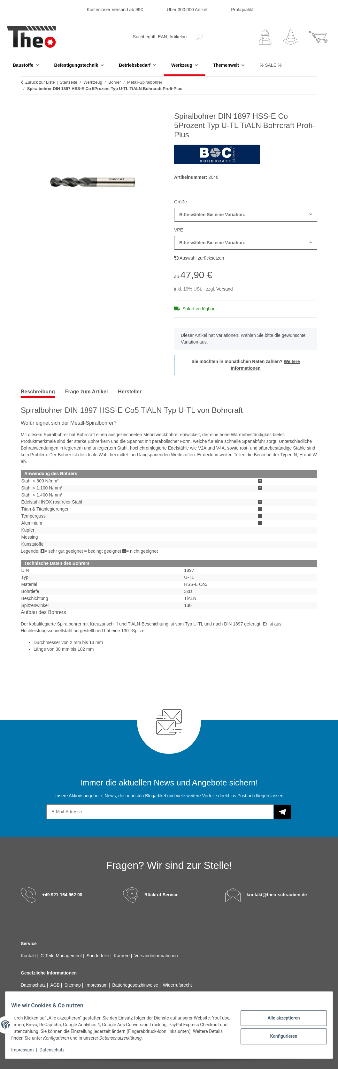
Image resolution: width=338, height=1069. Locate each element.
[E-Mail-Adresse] (160, 812)
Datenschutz (56, 1049)
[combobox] (245, 215)
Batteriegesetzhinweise (135, 985)
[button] (265, 37)
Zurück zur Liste (40, 82)
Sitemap (73, 985)
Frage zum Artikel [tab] (86, 392)
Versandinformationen (156, 956)
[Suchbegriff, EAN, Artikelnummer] (159, 37)
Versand (224, 289)
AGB (55, 985)
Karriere (122, 956)
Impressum (27, 1049)
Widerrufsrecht (177, 985)
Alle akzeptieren (279, 1018)
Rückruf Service (161, 895)
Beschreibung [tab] (38, 392)
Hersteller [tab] (130, 392)
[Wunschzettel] (290, 37)
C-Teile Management (62, 956)
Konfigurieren (279, 1035)
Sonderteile (99, 956)
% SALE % (270, 65)
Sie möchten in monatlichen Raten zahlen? (246, 365)
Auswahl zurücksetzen (199, 258)
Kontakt (29, 956)
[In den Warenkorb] (26, 108)
